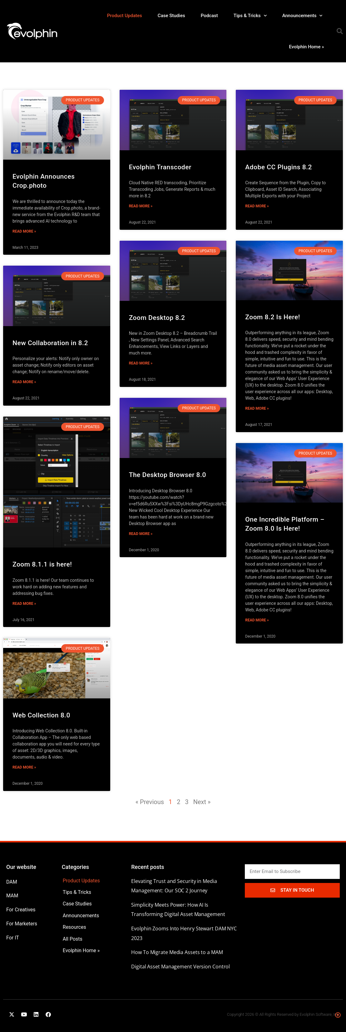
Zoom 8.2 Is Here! (272, 317)
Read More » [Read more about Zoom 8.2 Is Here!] (257, 408)
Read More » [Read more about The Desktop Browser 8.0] (140, 534)
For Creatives (21, 910)
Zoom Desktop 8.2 (157, 317)
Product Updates (124, 15)
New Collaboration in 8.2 (50, 343)
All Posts (72, 939)
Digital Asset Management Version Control (180, 966)
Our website (21, 867)
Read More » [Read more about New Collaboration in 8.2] (24, 382)
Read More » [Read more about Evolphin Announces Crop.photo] (24, 231)
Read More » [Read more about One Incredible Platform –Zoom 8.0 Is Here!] (257, 620)
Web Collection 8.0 (41, 715)
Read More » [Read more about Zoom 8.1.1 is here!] (24, 603)
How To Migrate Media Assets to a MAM (177, 952)
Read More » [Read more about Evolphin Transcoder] (140, 206)
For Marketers (21, 924)
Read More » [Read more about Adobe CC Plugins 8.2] (257, 206)
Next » (202, 802)
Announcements (302, 16)
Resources (74, 927)
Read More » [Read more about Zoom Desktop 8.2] (140, 363)
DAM (11, 882)
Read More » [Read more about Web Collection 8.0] (24, 767)
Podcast (209, 15)
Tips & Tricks (250, 16)
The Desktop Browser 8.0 (167, 475)
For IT (12, 938)
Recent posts (147, 867)
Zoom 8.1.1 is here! (42, 564)
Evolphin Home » (306, 47)
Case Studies (171, 15)
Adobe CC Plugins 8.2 (278, 167)
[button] (340, 31)
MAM (12, 896)
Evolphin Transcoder (160, 167)
